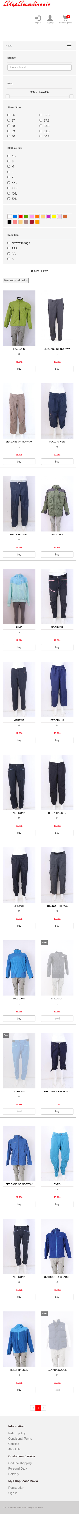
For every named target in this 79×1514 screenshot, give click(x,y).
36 (13, 115)
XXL (14, 182)
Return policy (16, 1433)
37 (13, 120)
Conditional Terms (20, 1438)
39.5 (46, 131)
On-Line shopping (21, 1463)
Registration (16, 1487)
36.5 (46, 115)
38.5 (46, 125)
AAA (15, 248)
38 (13, 125)
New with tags (21, 243)
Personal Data (17, 1468)
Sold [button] (57, 1018)
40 (13, 136)
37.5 (46, 120)
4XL (14, 193)
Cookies (13, 1443)
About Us (14, 1449)
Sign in (38, 19)
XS (14, 156)
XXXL (15, 188)
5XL (14, 198)
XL (13, 177)
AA (14, 253)
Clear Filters (39, 270)
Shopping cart (65, 19)
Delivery (13, 1474)
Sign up (50, 19)
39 (13, 131)
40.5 (46, 136)
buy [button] (19, 368)
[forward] (43, 1408)
